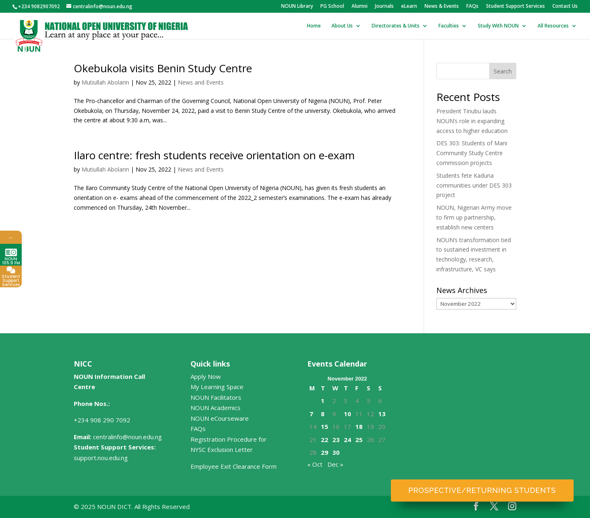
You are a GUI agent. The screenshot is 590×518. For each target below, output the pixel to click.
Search (503, 71)
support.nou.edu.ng (101, 458)
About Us (342, 26)
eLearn (409, 6)
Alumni (360, 6)
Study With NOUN (498, 26)
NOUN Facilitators (216, 397)
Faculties (448, 26)
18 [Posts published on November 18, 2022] (359, 426)
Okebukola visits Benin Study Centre (163, 68)
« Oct (314, 464)
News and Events (201, 82)
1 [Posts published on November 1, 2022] (322, 401)
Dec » (335, 464)
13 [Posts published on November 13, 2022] (382, 414)
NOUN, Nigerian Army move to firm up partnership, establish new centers (474, 217)
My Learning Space (217, 387)
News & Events (441, 6)
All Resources (553, 26)
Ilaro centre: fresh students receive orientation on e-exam (214, 155)
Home (314, 26)
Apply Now (206, 376)
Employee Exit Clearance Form (234, 466)
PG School (332, 6)
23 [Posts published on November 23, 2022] (336, 439)
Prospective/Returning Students (482, 490)
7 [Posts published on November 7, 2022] (311, 414)
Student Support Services (515, 6)
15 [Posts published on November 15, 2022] (324, 426)
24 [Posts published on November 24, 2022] (347, 439)
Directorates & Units (396, 26)
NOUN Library (297, 6)
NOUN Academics (216, 407)
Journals (384, 6)
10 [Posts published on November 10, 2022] (347, 414)
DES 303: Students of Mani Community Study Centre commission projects (471, 153)
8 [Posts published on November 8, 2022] (322, 414)
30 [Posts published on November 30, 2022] (336, 452)
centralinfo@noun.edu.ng (127, 437)
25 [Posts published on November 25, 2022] (359, 439)
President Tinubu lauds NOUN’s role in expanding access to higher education (472, 121)
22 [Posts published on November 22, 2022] (324, 439)
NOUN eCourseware (220, 418)
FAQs (472, 6)
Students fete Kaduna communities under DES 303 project (474, 185)
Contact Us (565, 6)
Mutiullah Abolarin (105, 82)
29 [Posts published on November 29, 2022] (324, 452)
